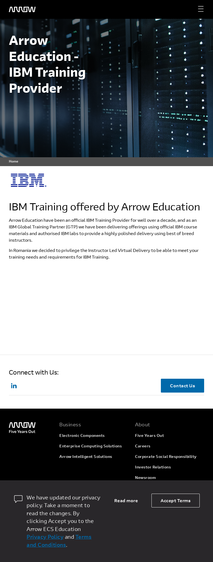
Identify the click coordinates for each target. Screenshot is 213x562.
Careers (143, 445)
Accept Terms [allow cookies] (176, 500)
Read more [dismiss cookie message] (126, 500)
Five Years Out (149, 435)
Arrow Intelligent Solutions (85, 456)
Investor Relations (153, 467)
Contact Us (182, 385)
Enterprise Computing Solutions (90, 445)
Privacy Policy (45, 536)
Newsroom (145, 477)
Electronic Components (82, 435)
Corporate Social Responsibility (166, 456)
